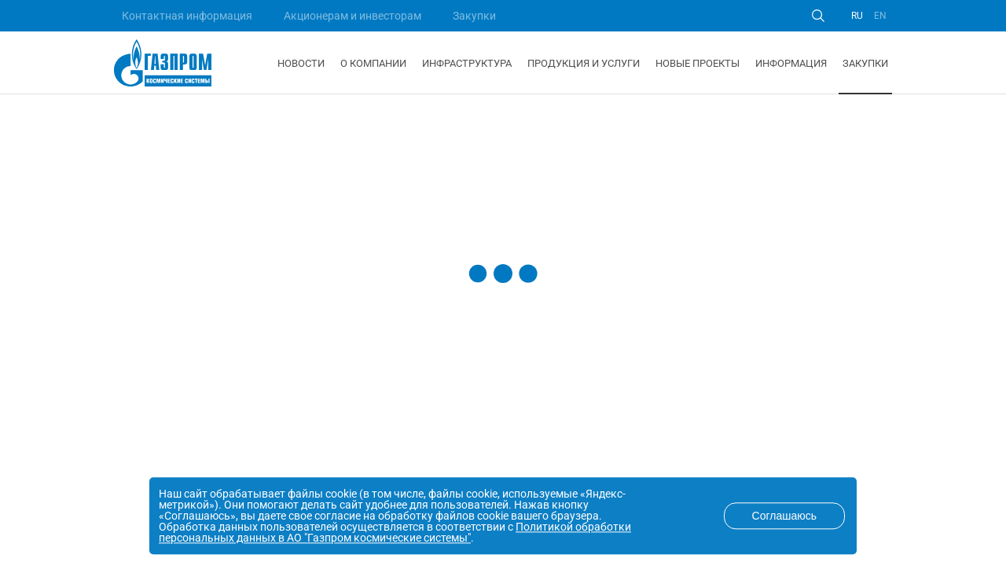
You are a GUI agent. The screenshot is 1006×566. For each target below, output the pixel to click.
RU (857, 15)
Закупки (474, 15)
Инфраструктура (467, 63)
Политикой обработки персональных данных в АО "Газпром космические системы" (395, 532)
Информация (791, 63)
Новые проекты (697, 63)
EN (880, 15)
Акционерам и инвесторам (352, 15)
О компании (373, 63)
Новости (301, 63)
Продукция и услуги (583, 63)
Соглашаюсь (784, 515)
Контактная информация (187, 15)
